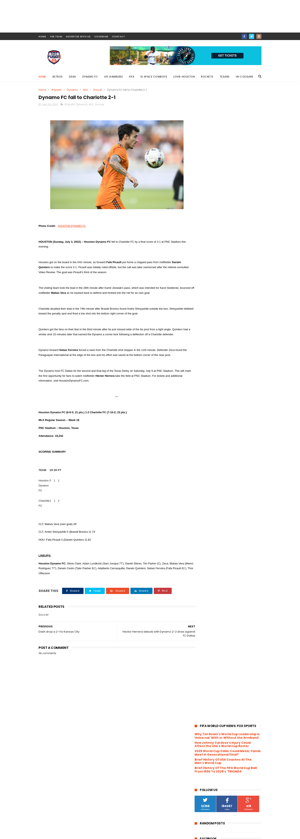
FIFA (131, 76)
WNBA (229, 428)
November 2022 (215, 491)
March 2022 (212, 695)
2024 (203, 469)
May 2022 (210, 684)
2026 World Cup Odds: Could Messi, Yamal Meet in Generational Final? (227, 118)
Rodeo (217, 397)
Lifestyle (224, 366)
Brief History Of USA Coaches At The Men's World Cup (223, 126)
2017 (203, 737)
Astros (57, 76)
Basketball (203, 304)
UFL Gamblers (113, 76)
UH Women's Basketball (230, 412)
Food (200, 335)
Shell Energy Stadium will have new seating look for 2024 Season (236, 250)
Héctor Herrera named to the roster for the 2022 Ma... (230, 581)
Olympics (248, 381)
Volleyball (203, 428)
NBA (199, 381)
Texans (225, 76)
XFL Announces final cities (222, 607)
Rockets (207, 76)
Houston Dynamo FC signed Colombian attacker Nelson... (227, 539)
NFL (222, 381)
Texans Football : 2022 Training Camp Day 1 (231, 520)
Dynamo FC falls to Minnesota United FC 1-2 (231, 600)
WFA (217, 428)
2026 (203, 457)
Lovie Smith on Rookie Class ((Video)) (231, 628)
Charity (235, 304)
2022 (203, 480)
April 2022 (210, 689)
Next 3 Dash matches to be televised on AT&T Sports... (231, 530)
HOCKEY (241, 335)
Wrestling (245, 428)
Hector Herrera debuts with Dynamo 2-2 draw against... (231, 641)
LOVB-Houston (184, 76)
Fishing (242, 327)
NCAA (211, 381)
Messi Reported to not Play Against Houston (236, 267)
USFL (233, 420)
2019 (203, 725)
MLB (235, 374)
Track (241, 404)
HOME (42, 36)
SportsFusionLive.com (213, 833)
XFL (199, 435)
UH (208, 412)
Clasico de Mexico (208, 312)
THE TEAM (56, 36)
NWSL (233, 381)
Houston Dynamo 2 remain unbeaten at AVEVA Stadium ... (231, 572)
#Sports (56, 90)
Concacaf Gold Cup (209, 320)
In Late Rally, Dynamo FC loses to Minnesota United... (227, 590)
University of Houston (211, 420)
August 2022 (212, 508)
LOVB (239, 366)
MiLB (224, 374)
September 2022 (216, 502)
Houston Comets (208, 343)
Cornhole (234, 320)
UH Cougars (244, 76)
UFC (253, 404)
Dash (72, 76)
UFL (199, 412)
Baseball (243, 296)
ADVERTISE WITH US (78, 36)
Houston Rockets (208, 350)
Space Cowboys (207, 404)
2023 (203, 474)
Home (42, 76)
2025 (203, 463)
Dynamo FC (90, 76)
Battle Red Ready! (216, 546)
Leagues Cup (205, 366)
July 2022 (210, 514)
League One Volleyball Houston (217, 358)
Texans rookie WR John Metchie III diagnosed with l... (229, 554)
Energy (218, 327)
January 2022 (213, 707)
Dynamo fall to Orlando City (224, 671)
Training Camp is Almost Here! (226, 622)
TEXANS (227, 404)
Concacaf (231, 312)
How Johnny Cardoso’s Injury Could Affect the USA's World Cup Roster (223, 109)
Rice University (242, 389)
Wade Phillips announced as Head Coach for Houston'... (228, 563)
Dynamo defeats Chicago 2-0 (225, 660)
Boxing (220, 304)
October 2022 (213, 497)
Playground (204, 389)
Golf (227, 335)
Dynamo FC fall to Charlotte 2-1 (227, 648)
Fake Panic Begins (216, 633)
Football (214, 335)
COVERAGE (101, 36)
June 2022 (211, 678)
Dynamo (72, 90)
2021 (203, 714)
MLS (85, 90)
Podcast (222, 389)
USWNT (245, 420)
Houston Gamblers (237, 343)
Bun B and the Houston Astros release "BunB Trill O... (225, 614)
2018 (203, 731)
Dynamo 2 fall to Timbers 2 (223, 665)
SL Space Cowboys (154, 76)
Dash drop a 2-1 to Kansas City (226, 654)
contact (118, 36)
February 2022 (214, 701)
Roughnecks (234, 397)
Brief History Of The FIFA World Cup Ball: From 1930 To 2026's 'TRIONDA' (226, 135)
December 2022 (215, 485)
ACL (215, 296)
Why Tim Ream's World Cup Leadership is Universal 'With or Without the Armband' (227, 101)
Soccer (97, 90)
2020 (203, 719)
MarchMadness (206, 374)
